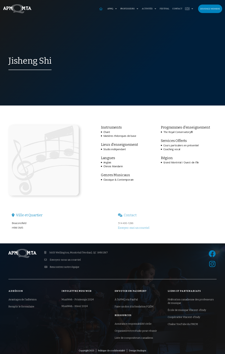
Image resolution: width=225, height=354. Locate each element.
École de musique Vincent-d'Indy (187, 310)
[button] (112, 9)
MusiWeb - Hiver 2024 (75, 306)
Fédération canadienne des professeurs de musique (191, 301)
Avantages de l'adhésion (22, 299)
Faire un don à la (134, 306)
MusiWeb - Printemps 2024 (78, 299)
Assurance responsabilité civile (133, 323)
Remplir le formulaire (21, 306)
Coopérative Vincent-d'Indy (184, 317)
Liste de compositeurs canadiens (134, 337)
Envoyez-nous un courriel (62, 259)
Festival (164, 9)
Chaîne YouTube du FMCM (183, 324)
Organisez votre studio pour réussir (136, 330)
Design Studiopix (137, 350)
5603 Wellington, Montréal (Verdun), (76, 252)
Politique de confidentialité (111, 350)
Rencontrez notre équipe (61, 267)
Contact (177, 9)
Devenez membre (210, 9)
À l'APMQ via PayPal (126, 299)
